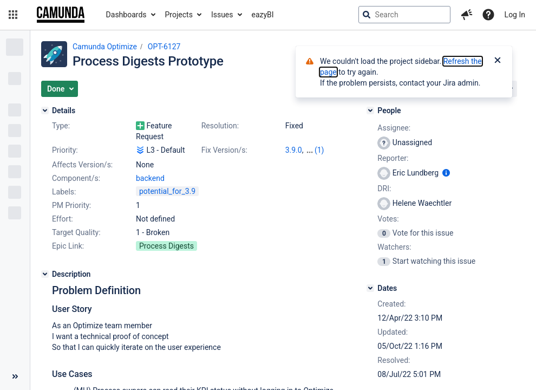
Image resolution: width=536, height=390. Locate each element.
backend (150, 178)
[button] (13, 14)
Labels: (64, 191)
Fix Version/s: (224, 150)
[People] (370, 110)
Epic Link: (68, 246)
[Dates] (370, 288)
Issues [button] (222, 14)
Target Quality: (76, 232)
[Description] (45, 274)
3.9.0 (293, 150)
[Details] (45, 110)
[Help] (488, 14)
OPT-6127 (164, 46)
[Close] (497, 61)
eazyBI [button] (263, 14)
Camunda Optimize (105, 46)
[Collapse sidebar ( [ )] (14, 376)
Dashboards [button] (126, 14)
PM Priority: (71, 205)
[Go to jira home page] (60, 14)
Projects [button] (179, 14)
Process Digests (166, 246)
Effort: (62, 218)
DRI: (384, 188)
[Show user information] (446, 172)
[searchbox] (404, 14)
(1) (319, 150)
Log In (515, 14)
